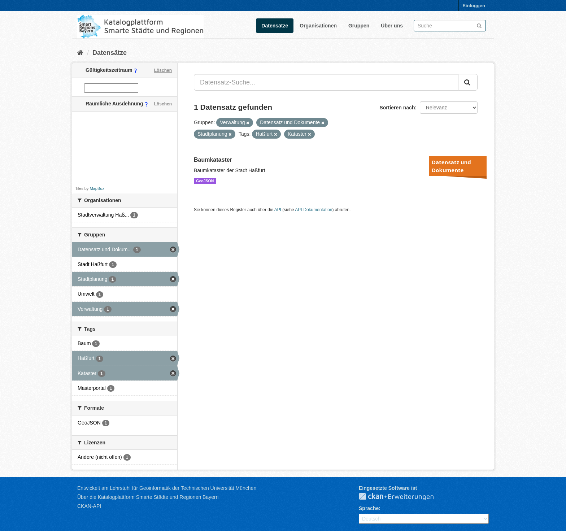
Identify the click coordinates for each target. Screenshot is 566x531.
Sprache (369, 508)
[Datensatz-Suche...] (326, 82)
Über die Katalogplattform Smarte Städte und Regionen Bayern (147, 497)
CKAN (402, 496)
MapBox (97, 188)
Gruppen (358, 26)
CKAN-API (89, 506)
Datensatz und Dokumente (451, 166)
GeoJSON (205, 181)
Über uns (392, 26)
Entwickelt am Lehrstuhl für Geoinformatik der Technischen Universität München (166, 488)
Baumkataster (213, 160)
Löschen (163, 70)
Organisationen (318, 26)
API (277, 209)
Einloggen (473, 5)
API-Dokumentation (313, 209)
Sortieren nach (397, 107)
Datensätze (274, 26)
